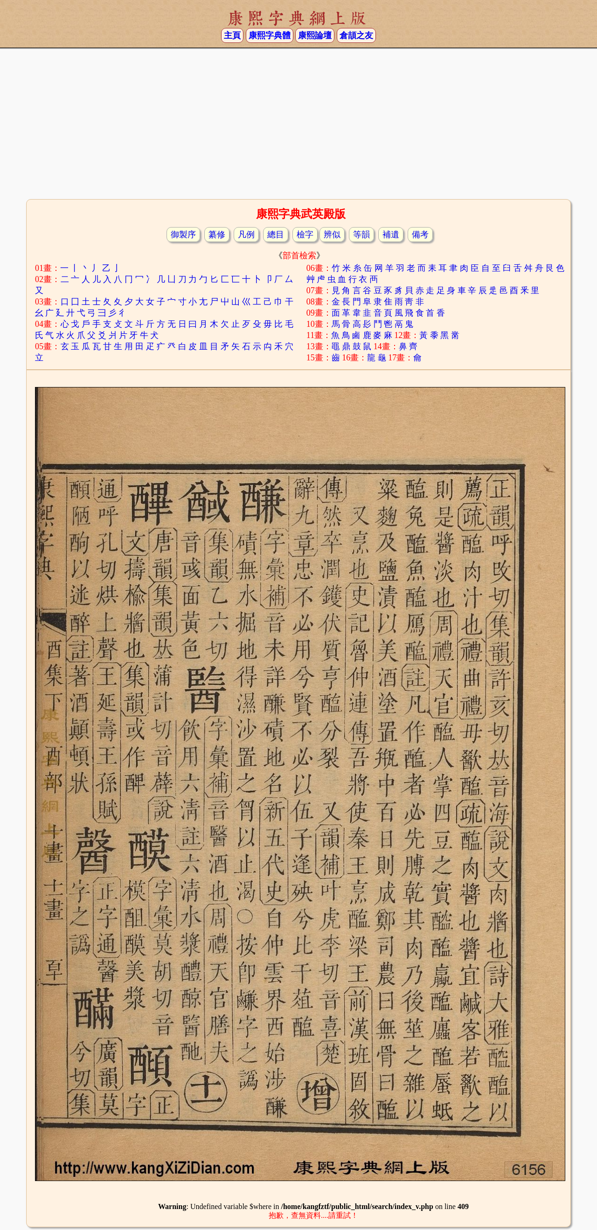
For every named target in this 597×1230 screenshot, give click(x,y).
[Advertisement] (298, 122)
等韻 (361, 234)
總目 (275, 234)
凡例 (246, 234)
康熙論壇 (315, 35)
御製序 (183, 234)
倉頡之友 (356, 35)
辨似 (332, 234)
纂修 (216, 234)
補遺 (390, 234)
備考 (420, 234)
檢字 (305, 234)
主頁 (232, 35)
